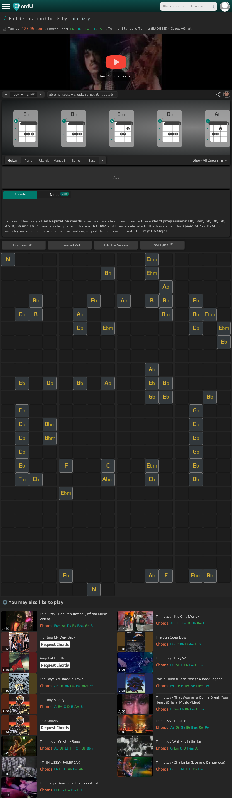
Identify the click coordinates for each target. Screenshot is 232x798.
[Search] (212, 6)
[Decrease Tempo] (6, 94)
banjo (76, 160)
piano (28, 160)
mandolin (60, 160)
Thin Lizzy (79, 18)
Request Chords (55, 644)
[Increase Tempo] (41, 94)
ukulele (44, 160)
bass (91, 160)
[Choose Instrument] (102, 160)
